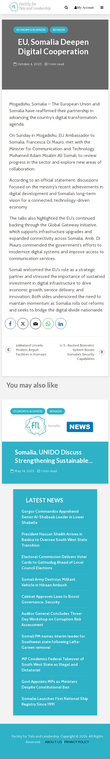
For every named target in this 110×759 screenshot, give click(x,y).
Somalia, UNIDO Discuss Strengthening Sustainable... (54, 456)
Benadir (59, 30)
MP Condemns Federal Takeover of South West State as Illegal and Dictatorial (53, 664)
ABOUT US (53, 742)
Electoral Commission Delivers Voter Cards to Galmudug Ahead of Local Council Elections (54, 562)
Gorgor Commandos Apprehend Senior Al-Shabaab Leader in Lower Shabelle (53, 517)
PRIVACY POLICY (76, 742)
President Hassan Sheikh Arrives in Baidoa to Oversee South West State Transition (54, 539)
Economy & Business (31, 30)
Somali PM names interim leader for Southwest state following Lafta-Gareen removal (53, 642)
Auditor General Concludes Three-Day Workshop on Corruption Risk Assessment (52, 619)
